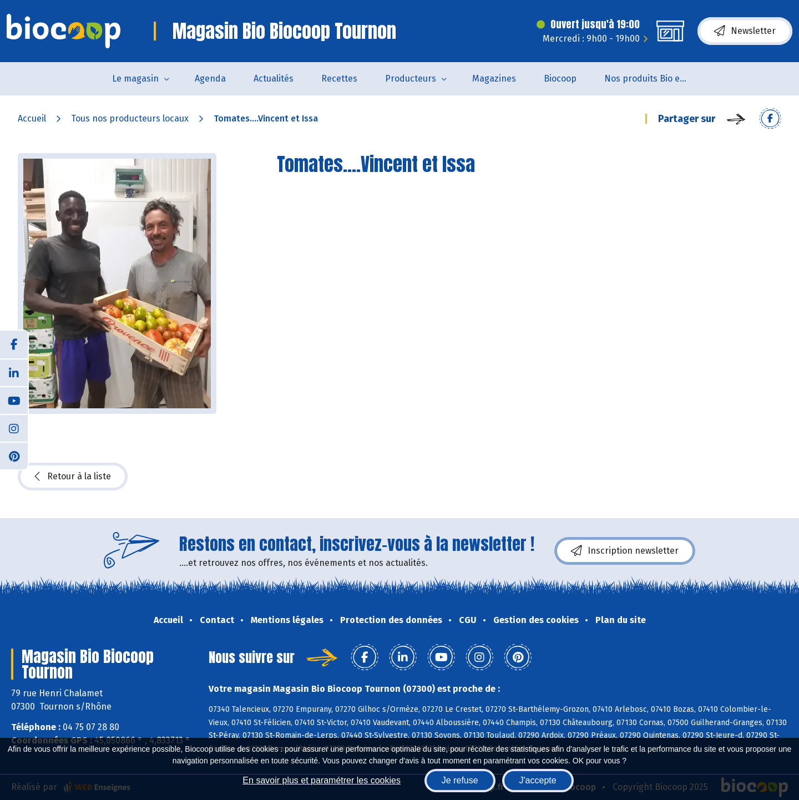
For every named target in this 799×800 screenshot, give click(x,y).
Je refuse (460, 780)
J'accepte (538, 780)
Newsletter (745, 31)
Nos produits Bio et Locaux (652, 78)
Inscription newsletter (625, 550)
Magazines (494, 78)
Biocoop (560, 78)
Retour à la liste (72, 476)
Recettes (339, 78)
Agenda (210, 78)
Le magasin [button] (135, 78)
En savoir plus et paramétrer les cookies (321, 780)
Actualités (274, 78)
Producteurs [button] (410, 78)
